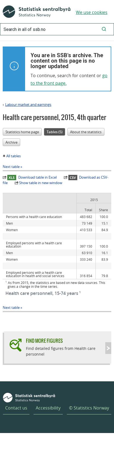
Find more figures (44, 340)
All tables (13, 155)
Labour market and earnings (28, 104)
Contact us (16, 408)
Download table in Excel (32, 177)
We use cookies (91, 12)
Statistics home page (22, 131)
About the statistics (85, 131)
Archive (11, 142)
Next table (11, 166)
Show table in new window (40, 182)
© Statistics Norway (89, 408)
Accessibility (48, 408)
